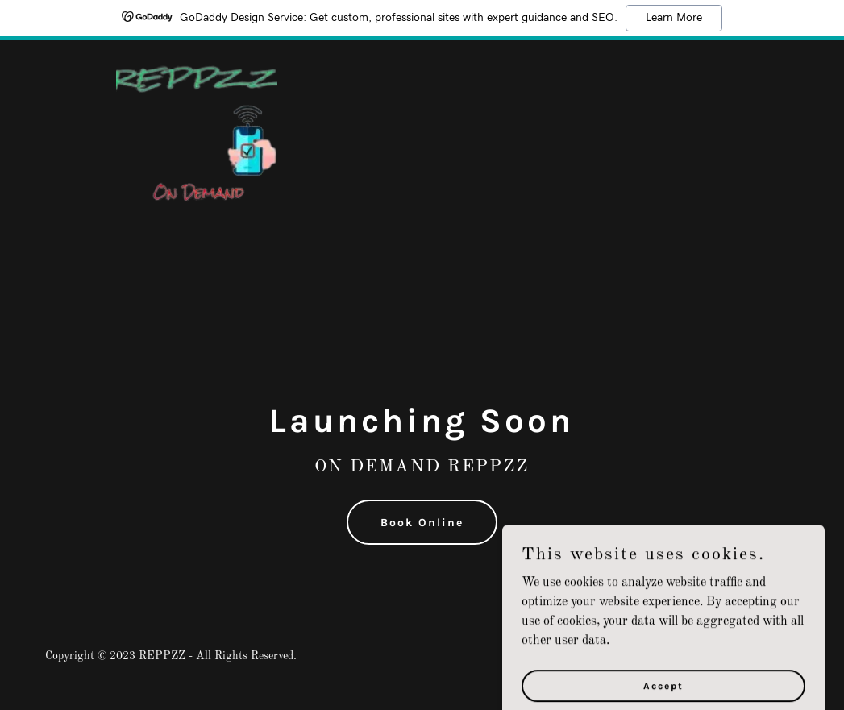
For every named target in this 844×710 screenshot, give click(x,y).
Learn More (674, 17)
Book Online (422, 522)
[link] (196, 59)
